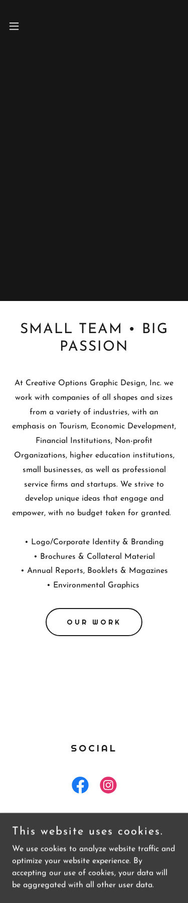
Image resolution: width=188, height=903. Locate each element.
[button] (15, 26)
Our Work (94, 622)
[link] (80, 787)
